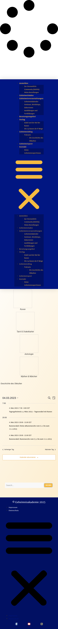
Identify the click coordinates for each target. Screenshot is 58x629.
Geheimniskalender (31, 102)
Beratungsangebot (27, 117)
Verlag (22, 120)
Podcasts (27, 135)
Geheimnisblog (26, 132)
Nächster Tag (50, 449)
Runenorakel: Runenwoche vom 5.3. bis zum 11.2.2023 (30, 439)
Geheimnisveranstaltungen (31, 98)
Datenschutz (14, 510)
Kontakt (22, 147)
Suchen (48, 485)
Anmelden (23, 83)
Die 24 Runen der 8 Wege (33, 129)
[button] (29, 184)
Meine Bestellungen (31, 92)
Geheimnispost (26, 144)
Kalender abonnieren (28, 457)
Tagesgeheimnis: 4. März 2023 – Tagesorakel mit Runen (30, 412)
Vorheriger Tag (8, 449)
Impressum (13, 507)
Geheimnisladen (26, 95)
